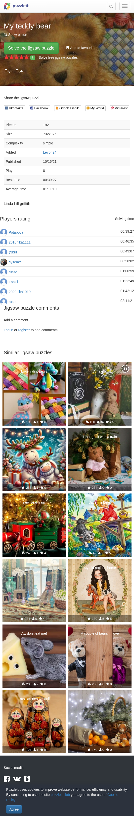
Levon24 (49, 152)
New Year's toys (34, 437)
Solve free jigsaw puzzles (58, 57)
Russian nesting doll (34, 699)
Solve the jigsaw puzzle (31, 48)
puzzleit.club (60, 795)
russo (13, 272)
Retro (34, 568)
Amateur (99, 371)
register (24, 330)
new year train (34, 502)
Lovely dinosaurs (34, 371)
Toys (19, 71)
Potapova (16, 232)
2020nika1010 (20, 292)
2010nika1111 (20, 242)
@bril (13, 252)
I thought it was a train (100, 437)
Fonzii (13, 282)
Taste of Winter (99, 699)
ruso (12, 302)
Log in (8, 330)
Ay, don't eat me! (34, 633)
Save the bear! (100, 502)
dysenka (15, 262)
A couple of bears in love (100, 633)
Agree (14, 809)
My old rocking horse (100, 568)
